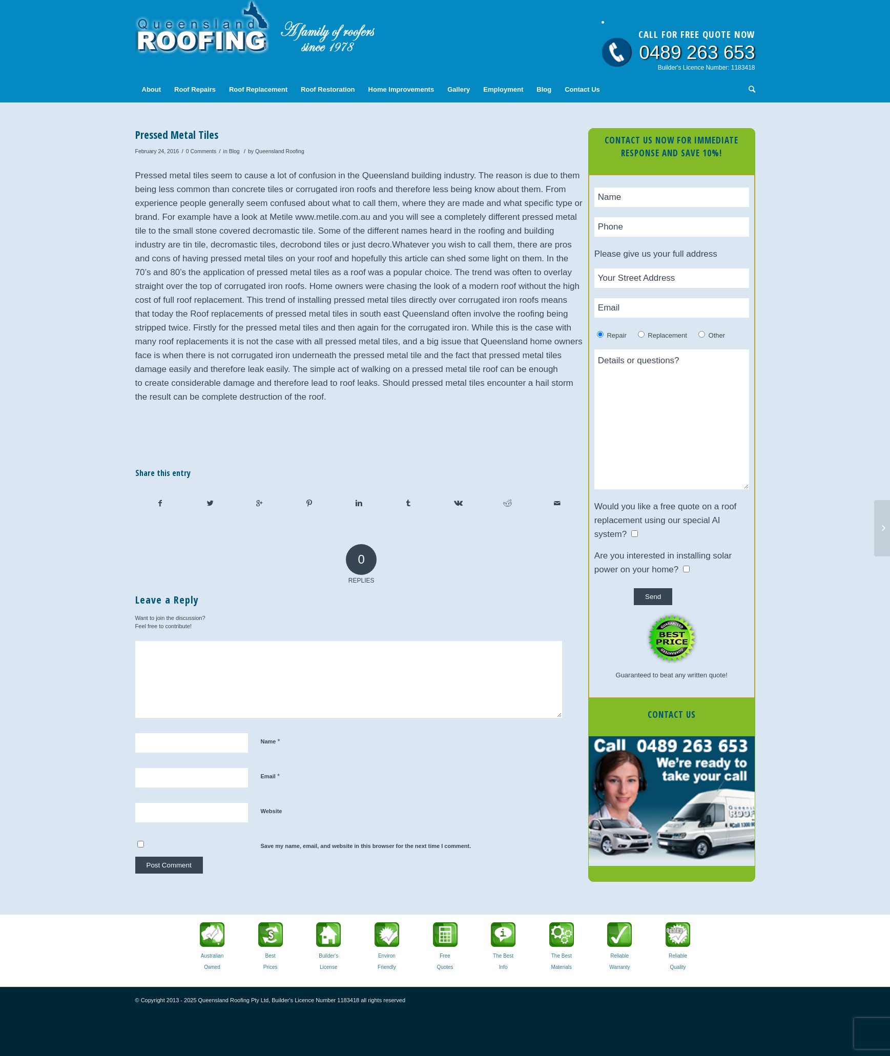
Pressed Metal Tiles (176, 135)
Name (270, 741)
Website (271, 811)
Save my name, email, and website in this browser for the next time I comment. (366, 846)
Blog (234, 151)
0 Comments (201, 151)
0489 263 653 (697, 52)
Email (270, 776)
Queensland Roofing (279, 151)
